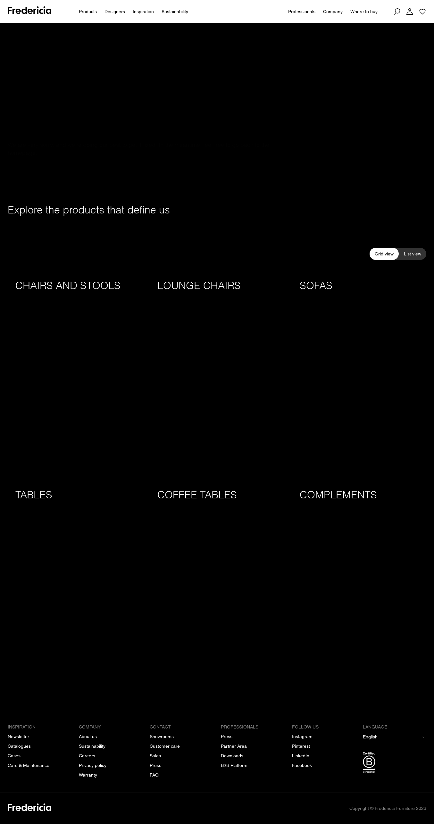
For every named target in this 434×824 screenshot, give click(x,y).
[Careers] (87, 755)
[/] (29, 808)
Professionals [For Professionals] (301, 11)
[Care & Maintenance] (28, 765)
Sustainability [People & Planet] (175, 11)
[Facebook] (302, 765)
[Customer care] (165, 746)
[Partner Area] (234, 746)
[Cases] (14, 755)
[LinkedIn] (300, 755)
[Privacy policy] (92, 765)
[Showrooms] (162, 736)
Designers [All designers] (114, 11)
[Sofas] (359, 373)
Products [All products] (88, 11)
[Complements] (359, 583)
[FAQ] (154, 775)
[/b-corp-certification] (394, 763)
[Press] (155, 765)
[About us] (88, 736)
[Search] (397, 11)
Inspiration (143, 11)
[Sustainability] (92, 746)
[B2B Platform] (234, 765)
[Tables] (75, 583)
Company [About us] (333, 11)
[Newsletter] (18, 736)
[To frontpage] (29, 11)
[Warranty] (88, 775)
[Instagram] (302, 736)
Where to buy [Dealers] (364, 11)
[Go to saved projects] (422, 11)
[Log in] (409, 11)
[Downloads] (232, 755)
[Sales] (155, 755)
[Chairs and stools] (75, 373)
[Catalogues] (19, 746)
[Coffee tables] (217, 583)
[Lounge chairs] (217, 373)
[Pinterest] (301, 746)
